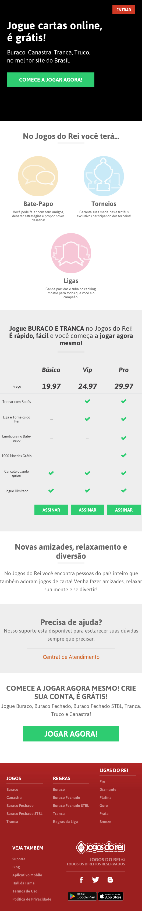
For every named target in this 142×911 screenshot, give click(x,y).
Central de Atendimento (71, 657)
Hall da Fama (23, 883)
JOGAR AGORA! (71, 733)
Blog (16, 867)
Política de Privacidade (31, 899)
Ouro (104, 805)
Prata (104, 813)
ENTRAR (123, 10)
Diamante (108, 789)
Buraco (12, 789)
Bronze (105, 822)
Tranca (12, 822)
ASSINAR (51, 510)
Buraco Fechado (20, 805)
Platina (106, 797)
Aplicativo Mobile (27, 875)
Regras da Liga (65, 822)
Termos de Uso (24, 891)
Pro (102, 781)
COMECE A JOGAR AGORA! (50, 79)
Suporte (19, 859)
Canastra (14, 797)
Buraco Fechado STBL (24, 813)
